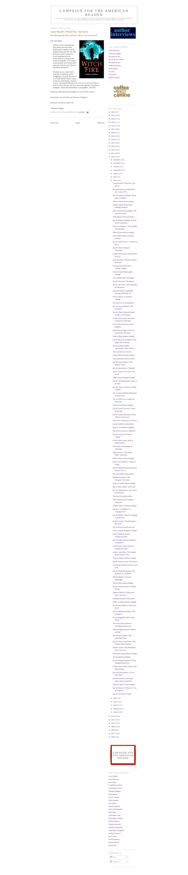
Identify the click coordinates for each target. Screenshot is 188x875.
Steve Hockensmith (115, 809)
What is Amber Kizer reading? (123, 201)
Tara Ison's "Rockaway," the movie (125, 420)
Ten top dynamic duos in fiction (124, 359)
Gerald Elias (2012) (115, 785)
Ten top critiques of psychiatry (123, 474)
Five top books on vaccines (122, 352)
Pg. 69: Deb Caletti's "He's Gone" (124, 487)
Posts (113, 857)
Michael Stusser (114, 821)
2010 (113, 723)
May (115, 698)
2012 (113, 716)
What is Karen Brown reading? (123, 232)
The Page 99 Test (114, 62)
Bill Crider (112, 812)
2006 (113, 737)
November (117, 163)
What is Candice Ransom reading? (125, 602)
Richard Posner (114, 842)
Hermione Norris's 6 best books (123, 599)
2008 (113, 730)
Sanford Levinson (115, 833)
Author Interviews (115, 66)
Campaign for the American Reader (94, 13)
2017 (113, 143)
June (115, 180)
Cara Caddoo (113, 776)
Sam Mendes (68, 63)
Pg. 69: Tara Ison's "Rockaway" (124, 281)
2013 (113, 157)
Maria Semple (113, 800)
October (116, 167)
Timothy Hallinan (115, 791)
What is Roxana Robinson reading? (125, 654)
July (115, 177)
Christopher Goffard (116, 818)
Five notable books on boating (123, 278)
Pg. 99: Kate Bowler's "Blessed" (124, 368)
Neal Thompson (114, 839)
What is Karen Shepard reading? (124, 378)
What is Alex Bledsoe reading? (123, 427)
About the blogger (115, 53)
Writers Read (113, 69)
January (116, 712)
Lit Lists (111, 71)
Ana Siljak (112, 803)
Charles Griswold (115, 824)
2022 (113, 126)
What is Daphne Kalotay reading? (124, 558)
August (116, 173)
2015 (113, 150)
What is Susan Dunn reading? (123, 405)
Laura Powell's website (86, 92)
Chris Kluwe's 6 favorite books (123, 217)
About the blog (114, 50)
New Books (113, 75)
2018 (113, 139)
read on (92, 87)
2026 (113, 112)
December (117, 160)
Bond (63, 65)
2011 (113, 720)
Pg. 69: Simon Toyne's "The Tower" (125, 561)
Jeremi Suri (112, 845)
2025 (113, 115)
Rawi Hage (112, 782)
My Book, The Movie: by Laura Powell (79, 35)
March (115, 705)
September (117, 170)
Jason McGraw (114, 779)
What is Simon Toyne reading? (123, 458)
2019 (113, 136)
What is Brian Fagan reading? (123, 583)
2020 (113, 133)
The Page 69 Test (114, 57)
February (116, 709)
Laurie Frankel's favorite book (123, 424)
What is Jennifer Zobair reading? (124, 483)
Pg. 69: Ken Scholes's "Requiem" (124, 431)
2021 (113, 129)
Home (78, 123)
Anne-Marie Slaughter (116, 830)
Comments (115, 862)
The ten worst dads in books (122, 496)
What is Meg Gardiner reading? (124, 336)
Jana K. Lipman (114, 797)
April (115, 702)
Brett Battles (113, 794)
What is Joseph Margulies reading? (125, 531)
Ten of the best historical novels (124, 527)
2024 (113, 119)
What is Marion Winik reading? (124, 355)
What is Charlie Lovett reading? (124, 684)
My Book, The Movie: (62, 103)
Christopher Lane (115, 815)
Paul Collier (113, 836)
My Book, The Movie (116, 59)
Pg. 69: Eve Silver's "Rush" (122, 694)
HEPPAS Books (114, 78)
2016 (113, 146)
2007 (113, 733)
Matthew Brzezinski (115, 827)
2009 (113, 727)
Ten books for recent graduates (123, 303)
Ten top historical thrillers (121, 657)
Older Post (101, 123)
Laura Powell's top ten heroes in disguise (73, 97)
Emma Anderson (114, 806)
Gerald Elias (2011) (115, 788)
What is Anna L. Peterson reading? (125, 506)
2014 (113, 153)
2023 (113, 122)
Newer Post (54, 123)
